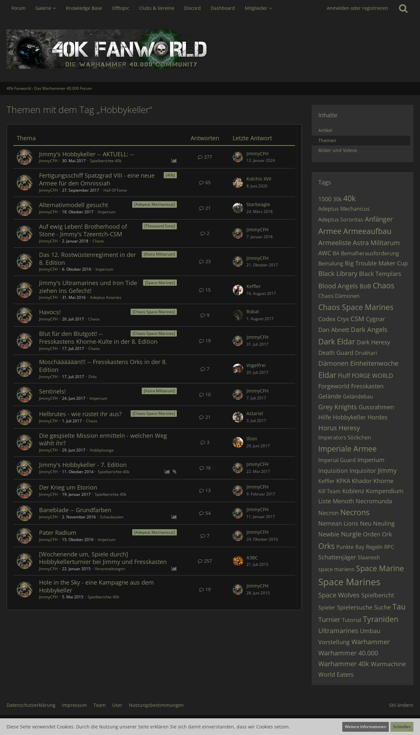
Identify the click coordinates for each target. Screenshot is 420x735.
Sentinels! (52, 391)
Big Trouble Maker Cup (376, 263)
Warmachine (388, 664)
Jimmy (387, 470)
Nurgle (351, 534)
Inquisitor (362, 470)
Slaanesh (369, 557)
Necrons (354, 512)
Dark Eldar (336, 341)
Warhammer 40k (343, 663)
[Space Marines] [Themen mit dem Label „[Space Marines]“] (160, 282)
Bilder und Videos (337, 150)
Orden (371, 534)
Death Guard (335, 353)
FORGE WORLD (372, 375)
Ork (387, 534)
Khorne (383, 481)
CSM (357, 318)
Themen (327, 140)
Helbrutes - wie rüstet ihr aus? (80, 414)
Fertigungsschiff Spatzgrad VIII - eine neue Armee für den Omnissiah (97, 179)
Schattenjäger (337, 557)
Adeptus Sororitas (340, 219)
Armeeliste (334, 242)
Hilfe (324, 417)
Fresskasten (367, 386)
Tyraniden (380, 619)
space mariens (336, 569)
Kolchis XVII (258, 179)
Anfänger (379, 219)
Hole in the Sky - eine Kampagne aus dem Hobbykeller (96, 586)
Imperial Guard (337, 460)
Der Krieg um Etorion (68, 487)
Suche (382, 607)
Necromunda (374, 501)
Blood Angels (338, 285)
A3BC (252, 557)
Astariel (254, 413)
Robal (252, 311)
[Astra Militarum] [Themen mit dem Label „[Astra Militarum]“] (159, 254)
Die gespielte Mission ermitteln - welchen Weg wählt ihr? (103, 439)
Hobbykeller (349, 417)
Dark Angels (369, 329)
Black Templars (380, 274)
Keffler (253, 286)
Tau (399, 606)
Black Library (337, 273)
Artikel (325, 130)
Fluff (344, 375)
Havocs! (50, 312)
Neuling (384, 523)
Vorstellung (334, 642)
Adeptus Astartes (105, 297)
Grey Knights (337, 406)
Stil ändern (401, 705)
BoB (365, 286)
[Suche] (403, 8)
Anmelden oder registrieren (357, 8)
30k (337, 199)
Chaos (98, 241)
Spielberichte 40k (105, 161)
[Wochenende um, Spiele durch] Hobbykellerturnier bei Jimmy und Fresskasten (103, 558)
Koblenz (353, 491)
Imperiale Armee (347, 448)
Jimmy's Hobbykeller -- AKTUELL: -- (86, 154)
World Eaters (336, 674)
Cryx (343, 319)
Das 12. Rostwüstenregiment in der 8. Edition (87, 258)
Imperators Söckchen (344, 437)
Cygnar (375, 319)
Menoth (343, 501)
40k (349, 198)
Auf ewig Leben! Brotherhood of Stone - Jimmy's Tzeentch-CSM (83, 230)
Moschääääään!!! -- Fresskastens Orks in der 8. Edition (103, 366)
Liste (324, 501)
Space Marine (380, 568)
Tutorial (351, 620)
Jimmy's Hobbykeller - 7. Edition (83, 465)
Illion (251, 438)
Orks (92, 376)
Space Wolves (339, 594)
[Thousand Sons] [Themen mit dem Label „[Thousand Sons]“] (159, 226)
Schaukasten (111, 517)
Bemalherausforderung (370, 253)
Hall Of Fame (115, 190)
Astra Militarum (376, 242)
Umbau (370, 631)
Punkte (345, 547)
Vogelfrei (256, 365)
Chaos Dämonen (339, 296)
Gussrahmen (376, 407)
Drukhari (366, 353)
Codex (326, 319)
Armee (330, 231)
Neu (365, 523)
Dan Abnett (333, 330)
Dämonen (333, 363)
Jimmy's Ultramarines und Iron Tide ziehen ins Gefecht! (88, 287)
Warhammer (370, 641)
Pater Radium (57, 532)
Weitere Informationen (365, 726)
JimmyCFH (48, 161)
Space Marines (349, 581)
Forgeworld (333, 386)
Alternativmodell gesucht (73, 205)
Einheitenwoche (374, 363)
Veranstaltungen (110, 568)
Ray (359, 547)
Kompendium (385, 491)
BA (336, 253)
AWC (324, 253)
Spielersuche (354, 607)
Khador (362, 481)
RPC (389, 547)
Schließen (402, 726)
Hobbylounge (102, 450)
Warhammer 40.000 (348, 652)
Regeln (374, 547)
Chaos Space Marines (355, 307)
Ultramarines (338, 630)
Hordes (378, 417)
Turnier (329, 619)
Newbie (328, 534)
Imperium (107, 212)
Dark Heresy (373, 342)
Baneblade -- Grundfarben (75, 510)
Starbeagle (258, 204)
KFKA (343, 481)
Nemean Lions (338, 523)
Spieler (326, 607)
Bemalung (330, 263)
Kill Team (329, 491)
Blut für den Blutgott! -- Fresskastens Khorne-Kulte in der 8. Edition (98, 337)
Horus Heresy (339, 427)
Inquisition (333, 470)
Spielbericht (377, 595)
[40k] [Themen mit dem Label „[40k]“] (170, 175)
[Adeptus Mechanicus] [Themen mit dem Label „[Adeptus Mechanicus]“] (154, 204)
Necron (328, 513)
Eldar (327, 375)
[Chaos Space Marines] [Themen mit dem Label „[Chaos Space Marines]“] (154, 312)
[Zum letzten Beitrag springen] (238, 157)
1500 (324, 199)
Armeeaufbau (367, 231)
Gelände (329, 396)
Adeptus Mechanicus (344, 208)
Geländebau (358, 396)
